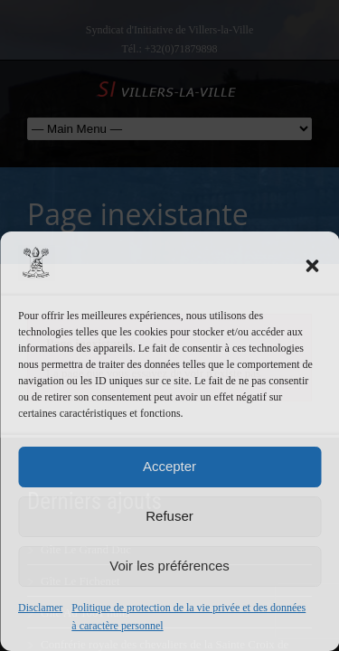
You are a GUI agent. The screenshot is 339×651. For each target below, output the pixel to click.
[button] (312, 266)
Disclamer (40, 607)
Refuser (169, 516)
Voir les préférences (169, 565)
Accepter (169, 466)
